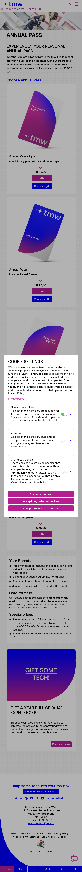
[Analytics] (64, 440)
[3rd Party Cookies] (64, 471)
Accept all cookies (41, 493)
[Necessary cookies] (64, 414)
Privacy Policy (16, 398)
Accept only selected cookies (41, 501)
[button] (69, 414)
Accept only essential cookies (41, 508)
